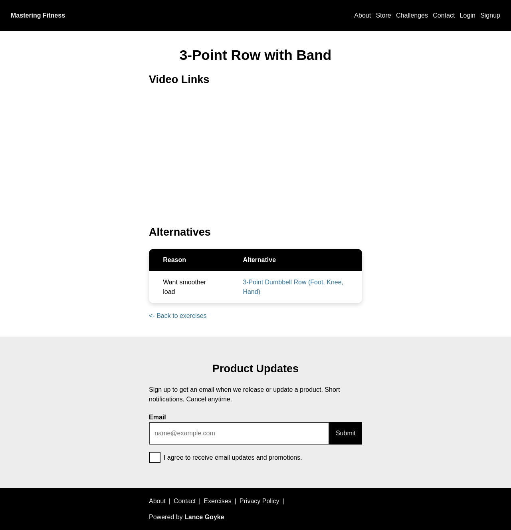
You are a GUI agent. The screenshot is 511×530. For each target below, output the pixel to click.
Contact (444, 15)
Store (383, 15)
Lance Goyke (204, 517)
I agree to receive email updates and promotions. (225, 458)
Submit (346, 433)
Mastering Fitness (38, 15)
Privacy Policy (259, 501)
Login (467, 15)
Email (157, 417)
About (362, 15)
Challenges (412, 15)
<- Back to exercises (178, 315)
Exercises (217, 501)
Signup (490, 15)
